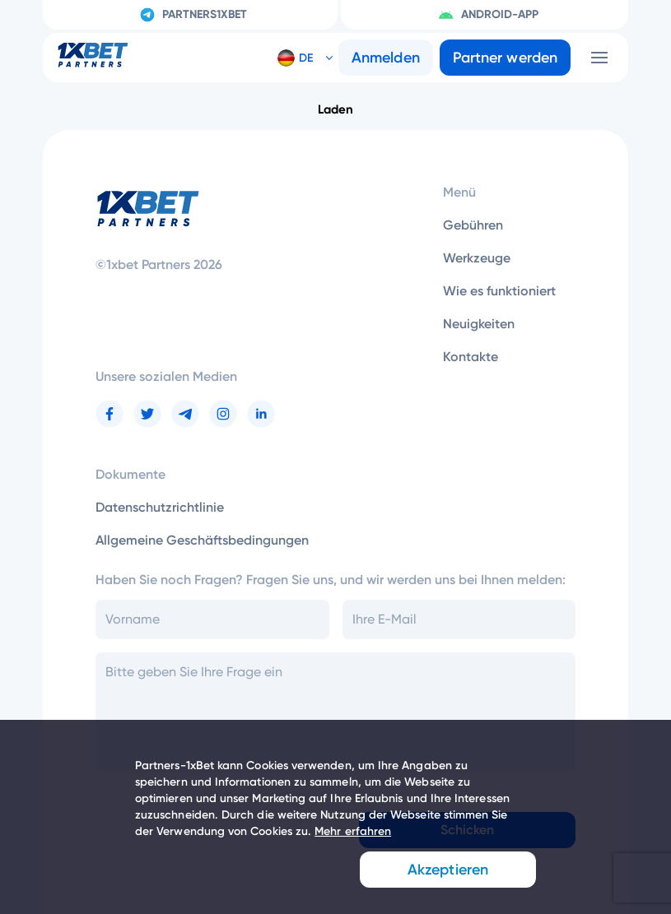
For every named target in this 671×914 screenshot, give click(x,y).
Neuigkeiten (479, 324)
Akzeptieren (448, 870)
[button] (298, 57)
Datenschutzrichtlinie (160, 507)
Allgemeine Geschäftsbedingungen (202, 540)
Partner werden (505, 58)
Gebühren (473, 225)
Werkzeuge (476, 258)
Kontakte (470, 356)
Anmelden (386, 58)
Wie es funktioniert (499, 291)
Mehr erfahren (353, 831)
